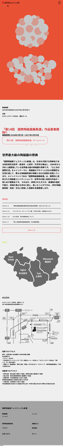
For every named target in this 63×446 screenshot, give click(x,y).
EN (8, 6)
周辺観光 (34, 428)
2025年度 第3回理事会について (23, 216)
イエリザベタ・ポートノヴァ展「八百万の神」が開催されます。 (33, 211)
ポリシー (34, 434)
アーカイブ (5, 416)
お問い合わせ (6, 434)
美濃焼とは (35, 424)
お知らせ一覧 (31, 230)
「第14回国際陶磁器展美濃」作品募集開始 (26, 222)
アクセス (4, 428)
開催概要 (4, 414)
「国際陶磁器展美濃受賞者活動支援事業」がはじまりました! (32, 206)
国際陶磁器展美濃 (7, 424)
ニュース (34, 414)
